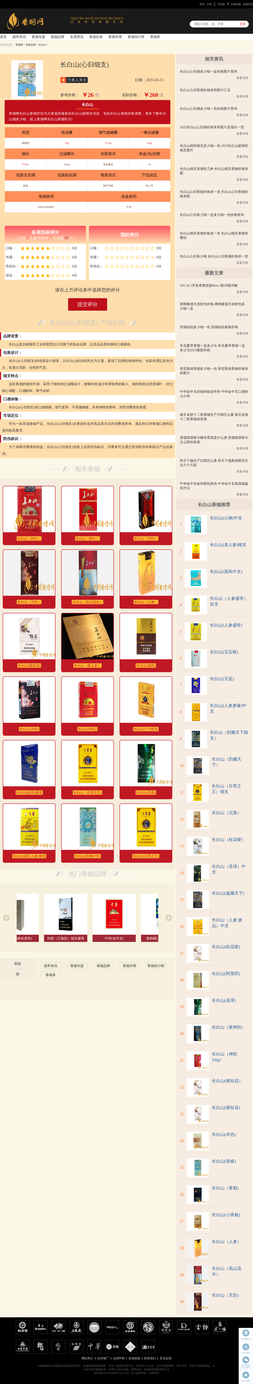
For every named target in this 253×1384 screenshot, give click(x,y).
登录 (202, 4)
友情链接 (134, 1358)
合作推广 (103, 1358)
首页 (3, 37)
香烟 (17, 964)
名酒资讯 (76, 37)
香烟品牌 (57, 37)
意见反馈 (165, 1358)
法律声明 (119, 1358)
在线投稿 (236, 4)
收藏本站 (248, 4)
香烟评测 (115, 37)
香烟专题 (38, 37)
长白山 (42, 44)
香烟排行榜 (136, 37)
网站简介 (87, 1358)
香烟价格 (96, 37)
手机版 (221, 4)
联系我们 (150, 1358)
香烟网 (19, 44)
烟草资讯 (19, 37)
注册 (209, 4)
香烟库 (155, 37)
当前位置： (7, 44)
